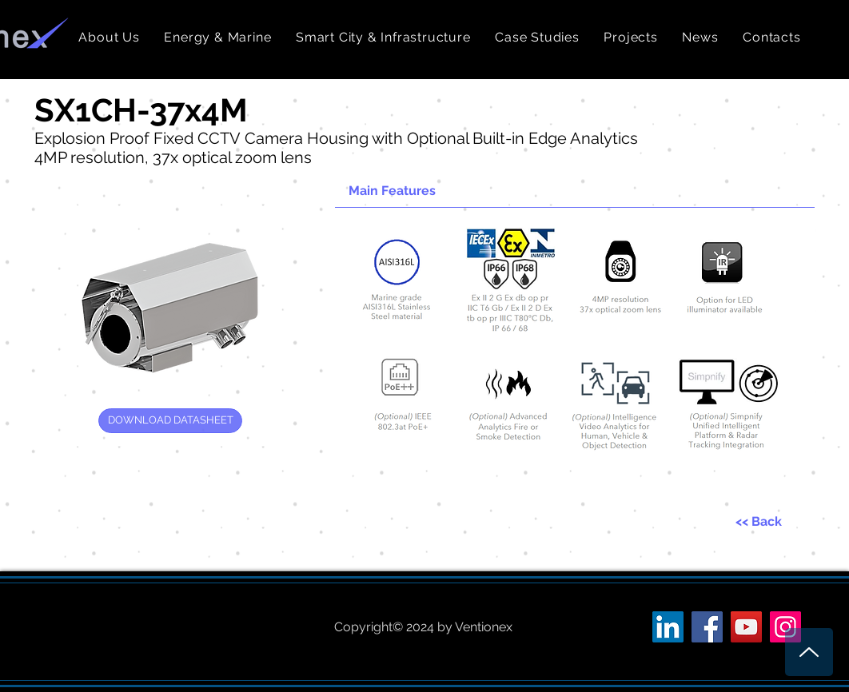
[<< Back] (758, 522)
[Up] (809, 652)
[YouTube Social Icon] (746, 626)
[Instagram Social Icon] (785, 626)
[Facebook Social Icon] (707, 626)
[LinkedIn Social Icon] (668, 626)
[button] (218, 37)
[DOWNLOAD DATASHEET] (170, 420)
